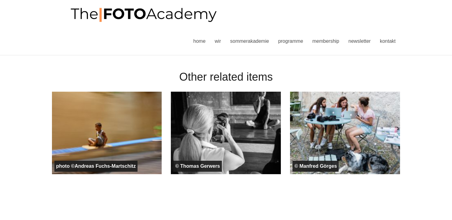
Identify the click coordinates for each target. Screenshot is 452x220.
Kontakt (388, 41)
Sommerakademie (249, 41)
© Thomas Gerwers (197, 166)
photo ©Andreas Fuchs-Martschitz (96, 166)
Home (199, 41)
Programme (290, 41)
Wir (218, 41)
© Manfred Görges (315, 166)
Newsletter (359, 41)
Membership (325, 41)
